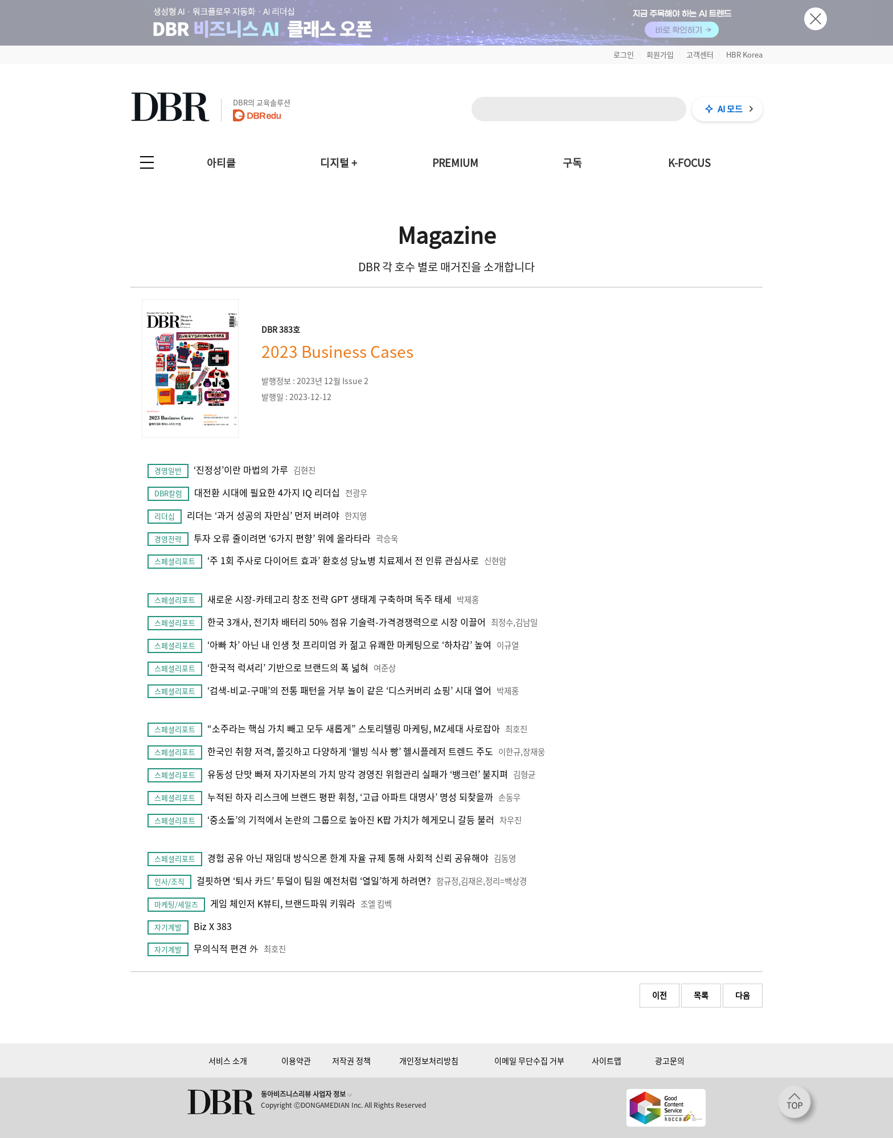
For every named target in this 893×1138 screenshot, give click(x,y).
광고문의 (670, 1060)
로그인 (623, 54)
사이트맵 (606, 1060)
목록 (701, 995)
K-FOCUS (689, 162)
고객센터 (700, 54)
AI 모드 (730, 109)
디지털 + (338, 162)
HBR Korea (744, 54)
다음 (742, 995)
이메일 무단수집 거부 (529, 1060)
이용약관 (296, 1060)
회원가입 (660, 54)
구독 (572, 162)
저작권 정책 (351, 1060)
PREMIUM (455, 162)
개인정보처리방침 (428, 1060)
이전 (659, 995)
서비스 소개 (227, 1060)
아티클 (221, 162)
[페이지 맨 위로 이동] (798, 1105)
